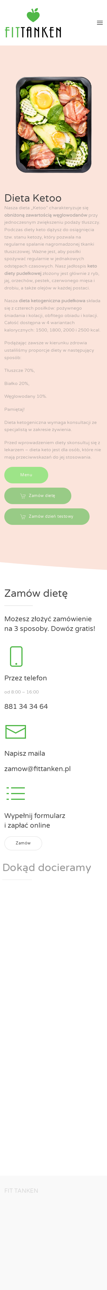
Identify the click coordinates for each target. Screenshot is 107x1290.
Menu (26, 472)
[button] (100, 22)
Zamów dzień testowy (47, 514)
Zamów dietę (37, 493)
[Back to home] (32, 22)
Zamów (23, 843)
